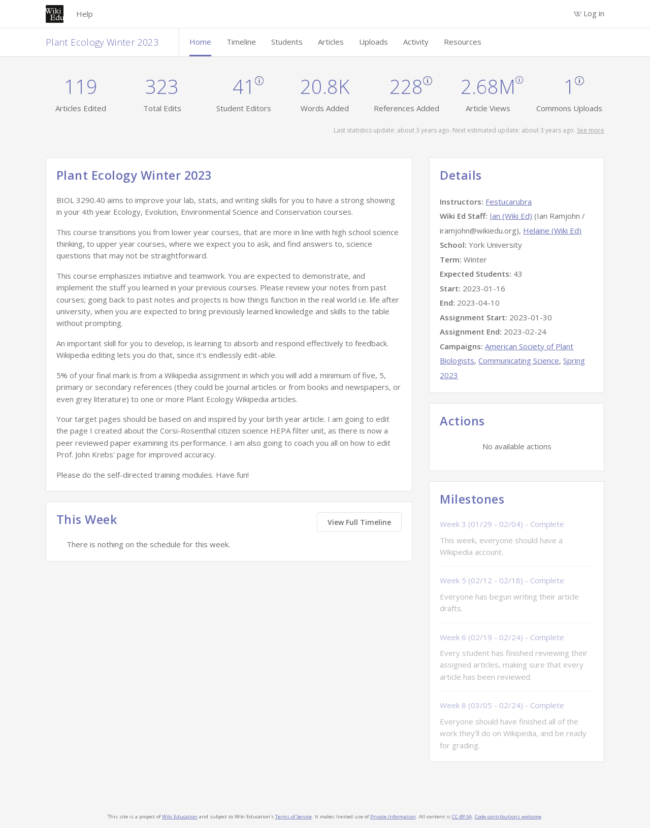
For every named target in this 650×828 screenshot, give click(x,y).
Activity (416, 42)
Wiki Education (180, 816)
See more (590, 130)
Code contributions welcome (508, 816)
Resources (462, 42)
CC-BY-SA (462, 816)
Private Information (393, 816)
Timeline (241, 42)
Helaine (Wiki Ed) (552, 230)
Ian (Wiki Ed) (511, 216)
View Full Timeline (359, 522)
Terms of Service (293, 816)
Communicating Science (518, 360)
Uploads (373, 42)
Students (287, 42)
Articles (331, 42)
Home (200, 42)
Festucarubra (508, 201)
